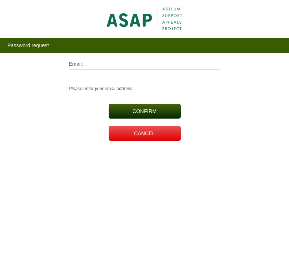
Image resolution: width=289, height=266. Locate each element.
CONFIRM (144, 111)
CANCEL (144, 133)
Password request (28, 45)
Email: (76, 64)
